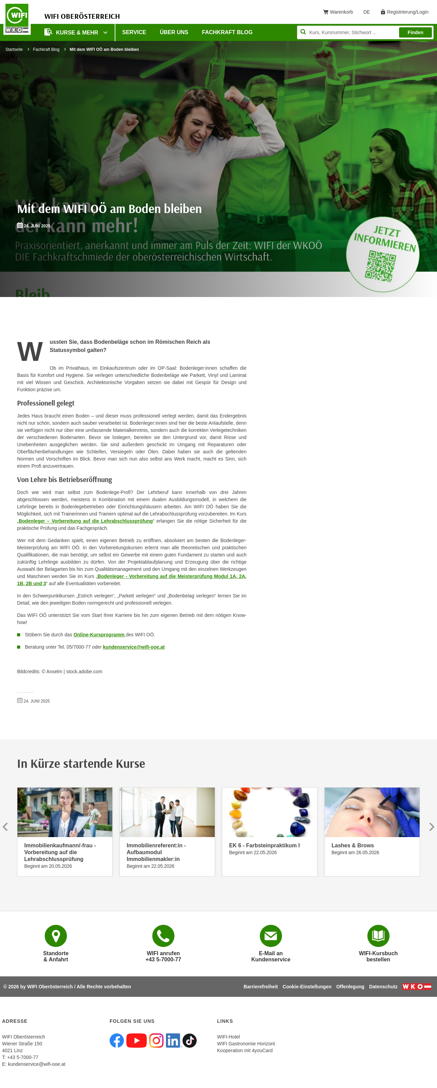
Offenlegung (350, 986)
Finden (415, 32)
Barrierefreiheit (261, 986)
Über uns (174, 32)
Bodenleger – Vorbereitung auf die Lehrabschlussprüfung (86, 521)
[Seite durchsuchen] (365, 32)
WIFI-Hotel (228, 1037)
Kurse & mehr (72, 32)
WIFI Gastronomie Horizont (246, 1043)
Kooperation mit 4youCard (245, 1050)
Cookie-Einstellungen (307, 986)
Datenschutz (383, 986)
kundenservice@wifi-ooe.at (134, 647)
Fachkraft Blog (227, 32)
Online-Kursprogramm (99, 634)
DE (369, 13)
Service (134, 32)
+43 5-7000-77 (22, 1057)
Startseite (14, 49)
